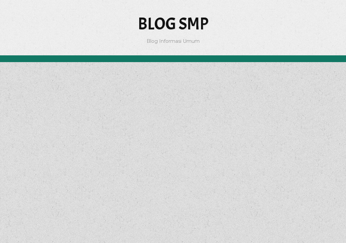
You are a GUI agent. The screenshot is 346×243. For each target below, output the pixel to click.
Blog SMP (173, 23)
